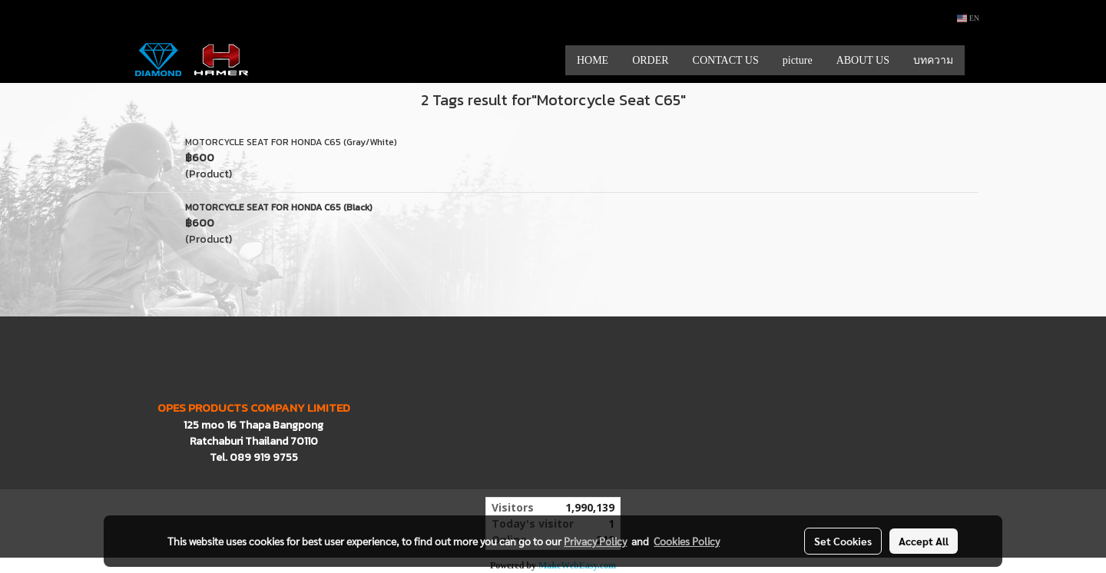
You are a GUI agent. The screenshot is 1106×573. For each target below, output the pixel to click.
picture (798, 60)
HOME (592, 60)
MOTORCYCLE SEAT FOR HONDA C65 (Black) (279, 207)
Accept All (924, 541)
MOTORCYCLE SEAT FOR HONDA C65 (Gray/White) (291, 142)
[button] (978, 60)
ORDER (650, 60)
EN (968, 18)
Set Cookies (843, 541)
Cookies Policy (687, 541)
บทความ (933, 60)
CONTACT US (726, 60)
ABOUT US (862, 60)
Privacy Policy (595, 541)
